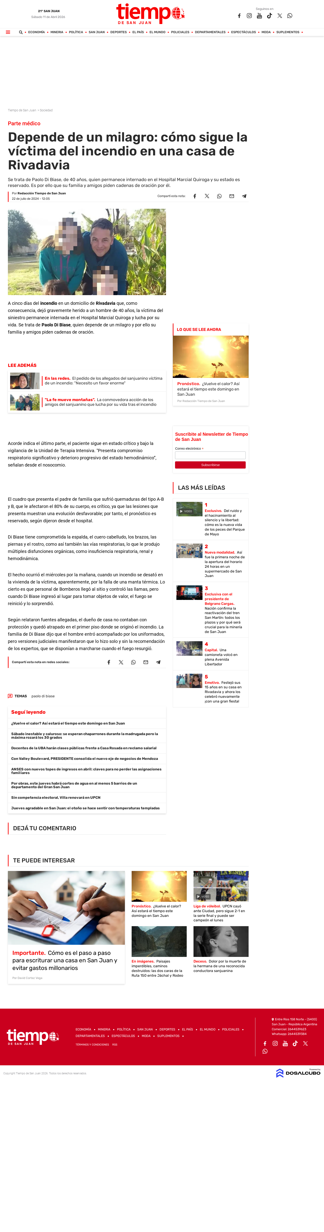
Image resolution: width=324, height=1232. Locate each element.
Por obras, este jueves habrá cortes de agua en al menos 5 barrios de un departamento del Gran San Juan (74, 785)
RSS (114, 1044)
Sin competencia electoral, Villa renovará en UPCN (56, 797)
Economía (36, 32)
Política (76, 32)
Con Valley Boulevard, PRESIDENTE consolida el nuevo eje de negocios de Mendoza (84, 758)
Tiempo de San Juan (22, 110)
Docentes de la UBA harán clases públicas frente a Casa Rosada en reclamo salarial (84, 748)
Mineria (57, 32)
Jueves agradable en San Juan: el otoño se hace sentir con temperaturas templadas (85, 808)
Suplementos (288, 32)
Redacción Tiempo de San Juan (42, 193)
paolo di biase (43, 696)
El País (138, 32)
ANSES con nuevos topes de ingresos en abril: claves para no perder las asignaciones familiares (86, 771)
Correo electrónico (189, 449)
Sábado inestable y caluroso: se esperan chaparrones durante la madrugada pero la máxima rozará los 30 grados (84, 736)
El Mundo (158, 32)
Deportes (118, 32)
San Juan (97, 32)
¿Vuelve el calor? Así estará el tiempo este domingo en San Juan (68, 723)
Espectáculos (243, 32)
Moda (266, 32)
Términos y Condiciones (92, 1044)
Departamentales (210, 32)
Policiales (180, 32)
